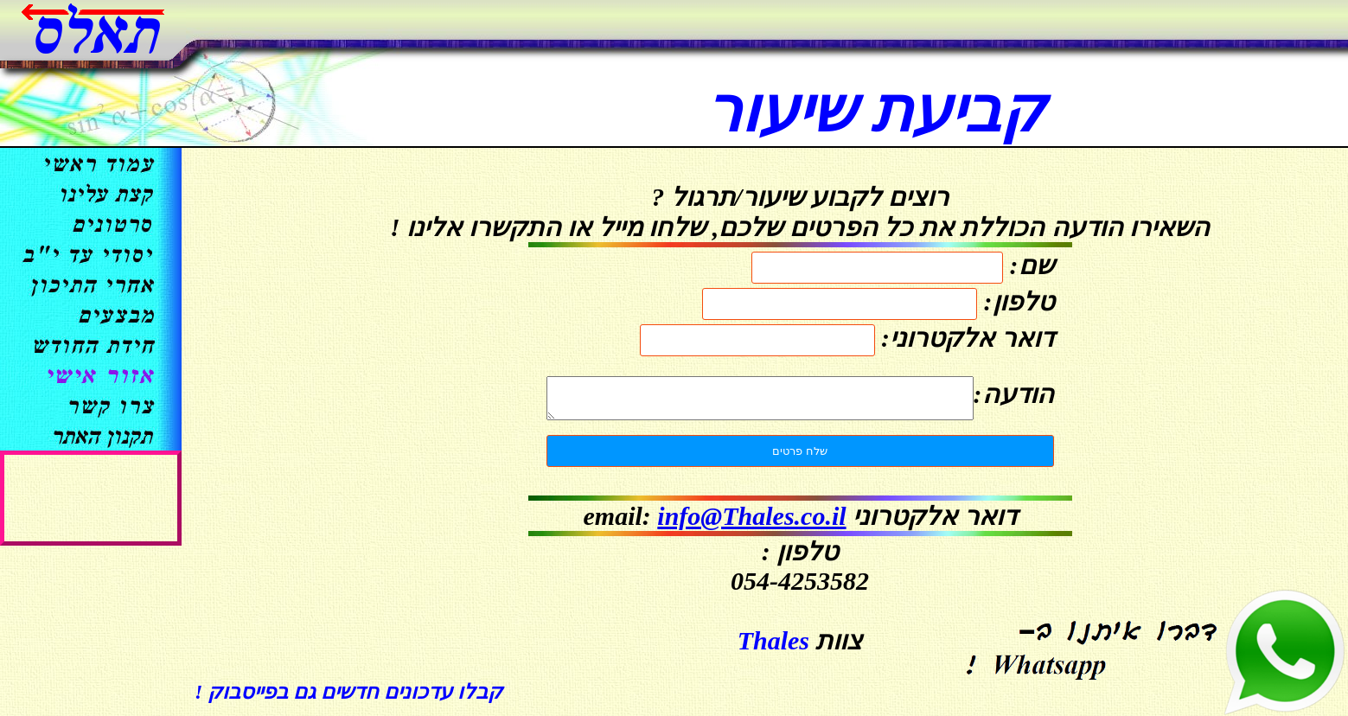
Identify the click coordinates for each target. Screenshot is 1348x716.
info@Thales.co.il (751, 523)
